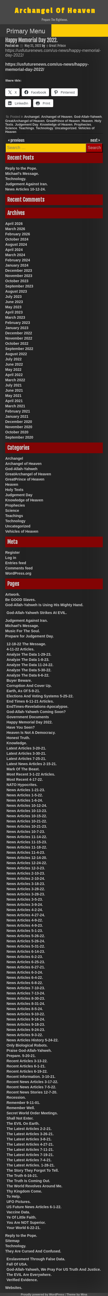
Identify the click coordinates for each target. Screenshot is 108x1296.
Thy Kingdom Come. (24, 1191)
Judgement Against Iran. (26, 184)
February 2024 (17, 260)
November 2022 (18, 338)
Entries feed (15, 563)
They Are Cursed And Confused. (33, 1251)
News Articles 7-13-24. (26, 993)
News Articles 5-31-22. (26, 946)
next (95, 140)
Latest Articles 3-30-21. (26, 753)
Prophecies (82, 124)
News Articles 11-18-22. (27, 847)
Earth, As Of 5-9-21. (23, 691)
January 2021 (16, 416)
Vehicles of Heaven (21, 531)
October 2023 (16, 281)
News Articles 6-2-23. (25, 957)
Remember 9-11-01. (23, 1103)
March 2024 (15, 255)
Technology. (15, 179)
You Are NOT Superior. (26, 1222)
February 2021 (17, 411)
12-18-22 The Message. (26, 644)
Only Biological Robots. (27, 1045)
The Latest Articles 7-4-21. (29, 1160)
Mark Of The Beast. (23, 769)
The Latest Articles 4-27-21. (30, 1144)
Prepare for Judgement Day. (29, 636)
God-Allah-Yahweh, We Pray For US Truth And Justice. (54, 1269)
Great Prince (57, 46)
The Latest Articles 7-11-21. (30, 1149)
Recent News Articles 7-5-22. (31, 1087)
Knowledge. (17, 743)
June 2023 (14, 302)
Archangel (31, 117)
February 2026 (17, 234)
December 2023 (18, 270)
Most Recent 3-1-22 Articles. (31, 774)
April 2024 (14, 250)
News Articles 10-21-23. (27, 826)
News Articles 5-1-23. (25, 931)
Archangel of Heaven (56, 117)
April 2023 (14, 312)
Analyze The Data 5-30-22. (29, 670)
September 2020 (19, 437)
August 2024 (16, 244)
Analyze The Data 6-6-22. (28, 675)
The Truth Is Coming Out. (28, 1181)
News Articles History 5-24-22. (32, 1040)
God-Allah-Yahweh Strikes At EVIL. (37, 613)
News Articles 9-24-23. (26, 1030)
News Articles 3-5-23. (25, 899)
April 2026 (14, 224)
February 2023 (17, 323)
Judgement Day (26, 124)
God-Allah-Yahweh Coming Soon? (36, 712)
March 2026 (15, 229)
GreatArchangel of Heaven (25, 121)
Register (12, 552)
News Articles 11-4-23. (26, 852)
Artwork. (12, 594)
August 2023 (16, 291)
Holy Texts (14, 490)
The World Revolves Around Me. (34, 1186)
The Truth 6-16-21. (22, 1176)
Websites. (13, 1288)
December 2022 (18, 333)
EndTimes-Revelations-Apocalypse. (37, 706)
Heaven (87, 121)
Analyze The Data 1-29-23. (29, 654)
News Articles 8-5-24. (25, 1009)
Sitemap (12, 1241)
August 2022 (16, 354)
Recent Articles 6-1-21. (26, 1066)
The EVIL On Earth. (23, 1123)
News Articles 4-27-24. (26, 915)
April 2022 (14, 375)
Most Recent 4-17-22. (25, 779)
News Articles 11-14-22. (27, 837)
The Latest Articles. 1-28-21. (31, 1165)
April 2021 (14, 401)
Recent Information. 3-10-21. (31, 1076)
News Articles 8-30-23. (26, 998)
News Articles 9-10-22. (26, 1014)
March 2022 (15, 380)
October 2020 (16, 432)
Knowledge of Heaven (56, 124)
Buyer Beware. (19, 680)
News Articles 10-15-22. (27, 816)
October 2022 (16, 343)
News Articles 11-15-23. (27, 842)
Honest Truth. (18, 738)
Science (11, 128)
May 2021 (13, 396)
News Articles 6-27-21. (26, 967)
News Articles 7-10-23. (26, 988)
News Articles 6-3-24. (25, 972)
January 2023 (16, 328)
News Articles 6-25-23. (26, 962)
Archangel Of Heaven (55, 11)
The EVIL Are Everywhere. (29, 1275)
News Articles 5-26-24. (26, 941)
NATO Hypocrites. (22, 785)
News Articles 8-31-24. (26, 1004)
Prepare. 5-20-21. (21, 1056)
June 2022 (14, 364)
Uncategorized (65, 128)
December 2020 (18, 422)
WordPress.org (18, 573)
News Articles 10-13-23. (27, 811)
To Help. (14, 1196)
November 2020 (18, 427)
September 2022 (19, 349)
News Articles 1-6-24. (25, 800)
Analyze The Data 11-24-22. (30, 665)
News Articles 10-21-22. (27, 821)
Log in (10, 558)
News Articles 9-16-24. (26, 1019)
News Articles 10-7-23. (26, 832)
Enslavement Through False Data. (36, 1259)
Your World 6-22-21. (23, 1228)
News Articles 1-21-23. (26, 790)
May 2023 (13, 307)
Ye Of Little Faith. (21, 1217)
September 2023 (19, 286)
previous (17, 140)
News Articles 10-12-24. (25, 189)
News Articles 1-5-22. (25, 795)
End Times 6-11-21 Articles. (30, 701)
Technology (44, 128)
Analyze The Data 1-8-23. (28, 660)
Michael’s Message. (22, 173)
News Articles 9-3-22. (25, 1035)
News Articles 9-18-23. (26, 1024)
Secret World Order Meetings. (32, 1113)
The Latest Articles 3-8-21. (29, 1139)
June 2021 (14, 390)
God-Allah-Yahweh (88, 117)
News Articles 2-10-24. (26, 878)
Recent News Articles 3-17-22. (32, 1082)
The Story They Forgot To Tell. (33, 1170)
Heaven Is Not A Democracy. (31, 732)
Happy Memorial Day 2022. (30, 722)
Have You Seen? (21, 727)
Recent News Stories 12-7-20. (32, 1092)
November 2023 (18, 276)
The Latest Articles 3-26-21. (30, 1134)
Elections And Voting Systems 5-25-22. (40, 696)
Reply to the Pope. (21, 168)
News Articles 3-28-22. (26, 889)
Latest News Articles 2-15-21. (32, 764)
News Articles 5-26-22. (26, 936)
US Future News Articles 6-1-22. (34, 1207)
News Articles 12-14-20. (27, 858)
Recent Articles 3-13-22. (27, 1061)
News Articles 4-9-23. (25, 925)
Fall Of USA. (17, 1264)
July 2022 (13, 359)
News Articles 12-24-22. (27, 863)
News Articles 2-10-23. (26, 873)
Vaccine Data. (18, 1212)
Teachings (26, 128)
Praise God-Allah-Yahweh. (29, 1050)
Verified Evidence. (22, 1280)
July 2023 (13, 296)
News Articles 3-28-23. (26, 894)
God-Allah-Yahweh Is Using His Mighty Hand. (44, 605)
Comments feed (19, 568)
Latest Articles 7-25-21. (26, 759)
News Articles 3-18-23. (26, 884)
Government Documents (28, 717)
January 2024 (16, 265)
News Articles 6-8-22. (25, 983)
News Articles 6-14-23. (26, 951)
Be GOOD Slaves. (20, 600)
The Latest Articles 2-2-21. (29, 1129)
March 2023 (15, 317)
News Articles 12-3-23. (26, 868)
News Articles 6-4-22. (25, 977)
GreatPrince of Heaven (63, 121)
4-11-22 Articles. (20, 649)
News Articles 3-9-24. (25, 904)
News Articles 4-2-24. (25, 910)
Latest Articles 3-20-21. (26, 748)
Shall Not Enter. (20, 1118)
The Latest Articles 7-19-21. (30, 1155)
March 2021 (15, 406)
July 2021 (13, 385)
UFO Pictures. (19, 1202)
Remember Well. (21, 1108)
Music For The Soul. (22, 631)
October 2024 (16, 239)
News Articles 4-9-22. (25, 920)
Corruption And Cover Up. (29, 686)
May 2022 (13, 369)
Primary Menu (25, 30)
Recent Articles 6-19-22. (27, 1071)
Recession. (16, 1097)
